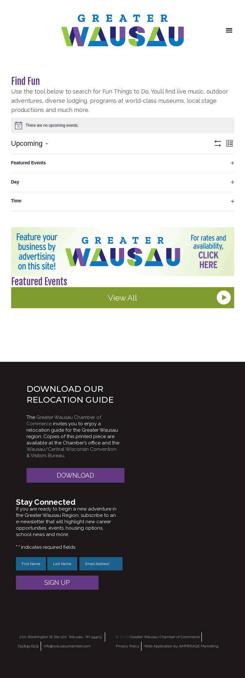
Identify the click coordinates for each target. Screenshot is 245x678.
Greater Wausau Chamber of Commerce (165, 637)
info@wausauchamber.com (67, 646)
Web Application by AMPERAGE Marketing (181, 646)
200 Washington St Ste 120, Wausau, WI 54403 (60, 637)
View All (122, 297)
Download (75, 475)
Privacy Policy (127, 646)
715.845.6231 (28, 646)
